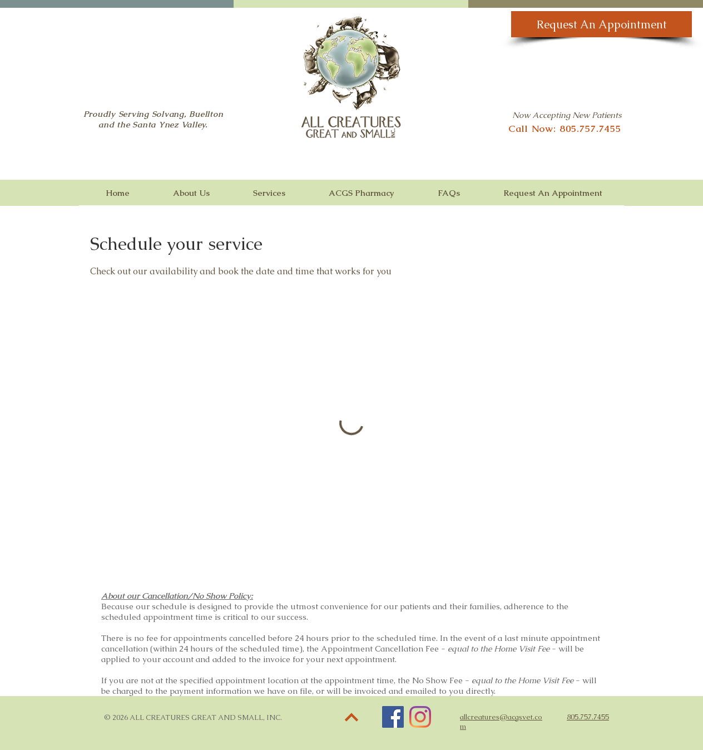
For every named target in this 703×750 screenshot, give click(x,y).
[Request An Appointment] (601, 24)
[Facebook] (393, 717)
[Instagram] (420, 717)
